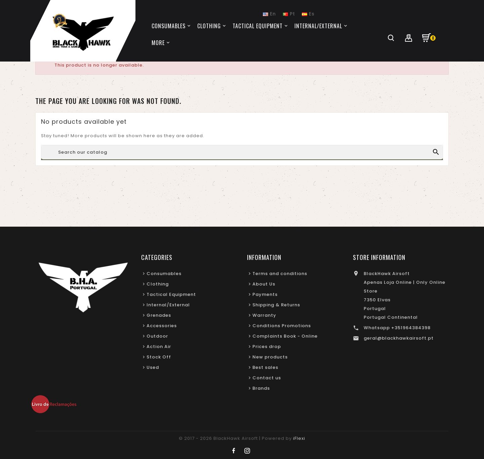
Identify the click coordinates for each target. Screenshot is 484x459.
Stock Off (159, 357)
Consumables (164, 273)
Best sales (265, 367)
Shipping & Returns (276, 305)
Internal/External (168, 305)
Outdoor (157, 336)
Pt (289, 13)
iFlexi (299, 438)
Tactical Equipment (171, 294)
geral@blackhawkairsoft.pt (399, 338)
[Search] (242, 152)
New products (270, 357)
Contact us (266, 378)
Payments (265, 294)
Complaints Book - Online (285, 336)
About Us (263, 284)
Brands (261, 388)
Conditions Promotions (281, 325)
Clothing (158, 284)
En (269, 13)
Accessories (162, 325)
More (158, 43)
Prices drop (266, 346)
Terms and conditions (279, 273)
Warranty (264, 315)
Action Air (159, 346)
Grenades (159, 315)
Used (153, 367)
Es (308, 13)
